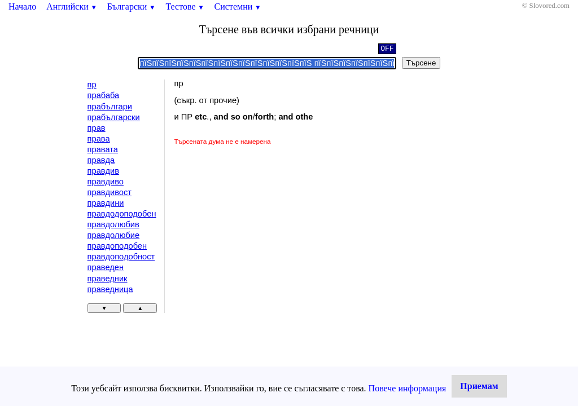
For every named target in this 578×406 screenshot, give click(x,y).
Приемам (479, 386)
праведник (107, 278)
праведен (105, 267)
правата (102, 149)
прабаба (103, 95)
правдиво (105, 181)
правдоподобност (121, 256)
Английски (71, 6)
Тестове (184, 6)
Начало (22, 6)
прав (96, 128)
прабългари (109, 106)
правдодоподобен (121, 213)
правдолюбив (113, 224)
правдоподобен (117, 245)
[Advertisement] (269, 231)
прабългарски (113, 117)
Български (131, 6)
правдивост (109, 192)
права (98, 138)
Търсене (421, 63)
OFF (386, 50)
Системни (237, 6)
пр (92, 84)
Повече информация (407, 388)
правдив (103, 170)
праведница (110, 289)
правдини (105, 203)
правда (101, 160)
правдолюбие (113, 235)
